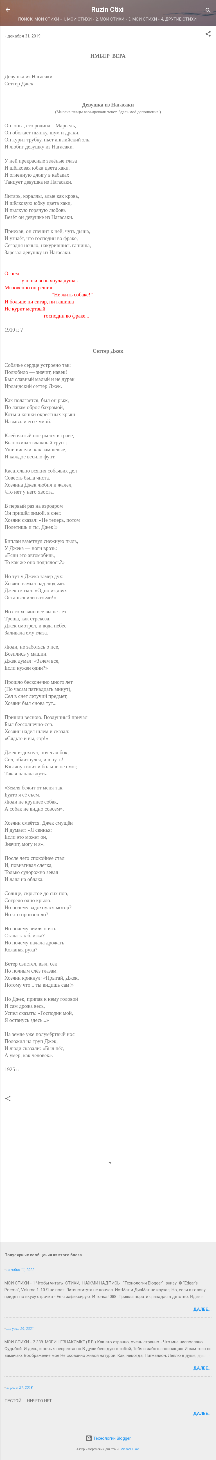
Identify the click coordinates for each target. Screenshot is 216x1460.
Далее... (202, 1309)
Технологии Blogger (108, 1438)
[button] (208, 34)
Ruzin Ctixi (107, 10)
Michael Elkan (130, 1449)
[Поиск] (208, 11)
